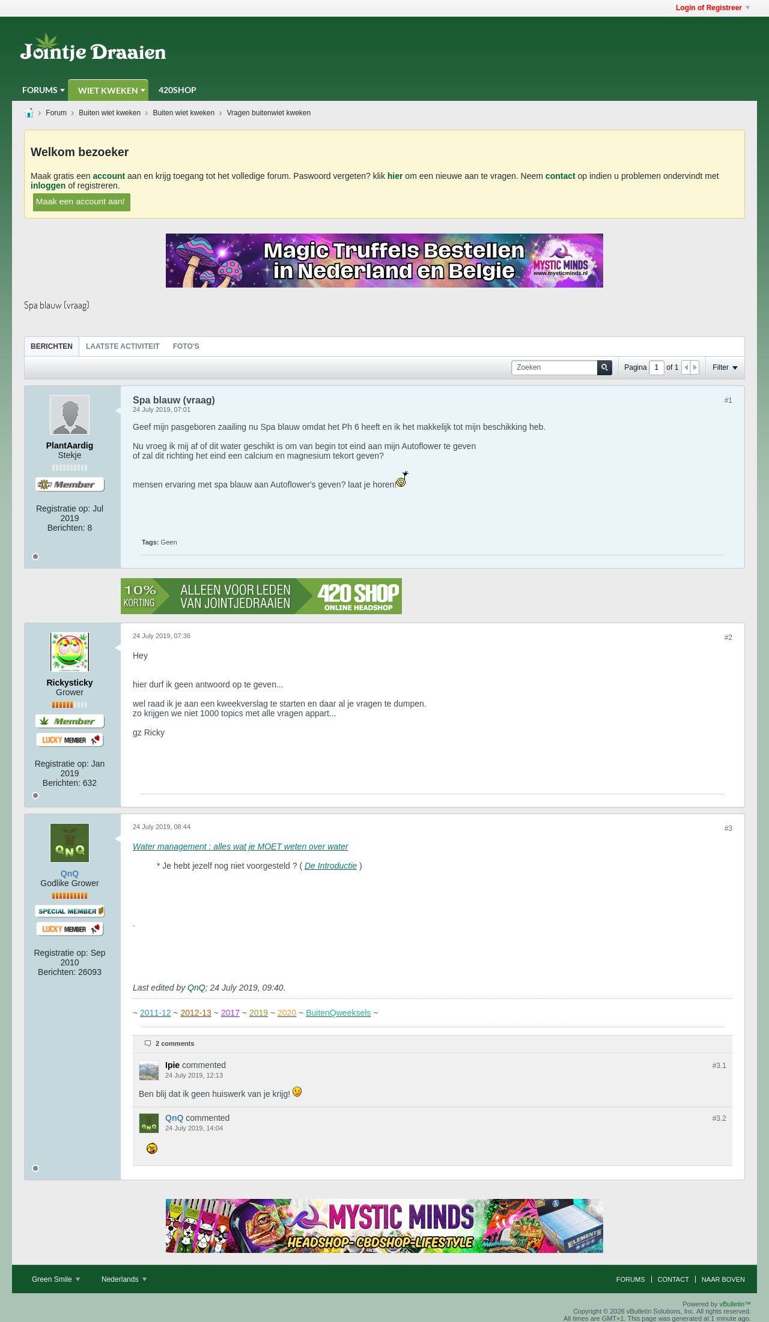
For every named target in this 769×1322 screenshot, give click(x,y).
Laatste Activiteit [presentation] (123, 346)
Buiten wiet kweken (110, 113)
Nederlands (124, 1279)
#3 (728, 828)
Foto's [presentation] (186, 346)
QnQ (196, 987)
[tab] (51, 346)
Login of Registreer (713, 8)
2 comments (175, 1043)
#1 (728, 400)
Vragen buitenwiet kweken (269, 113)
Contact (673, 1279)
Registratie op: (63, 508)
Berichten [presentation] (52, 346)
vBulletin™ (735, 1304)
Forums (40, 90)
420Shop (177, 90)
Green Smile (56, 1279)
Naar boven (723, 1279)
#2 (728, 637)
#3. (719, 1065)
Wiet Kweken (108, 90)
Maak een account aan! (80, 201)
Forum (56, 113)
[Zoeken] (561, 367)
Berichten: (66, 528)
